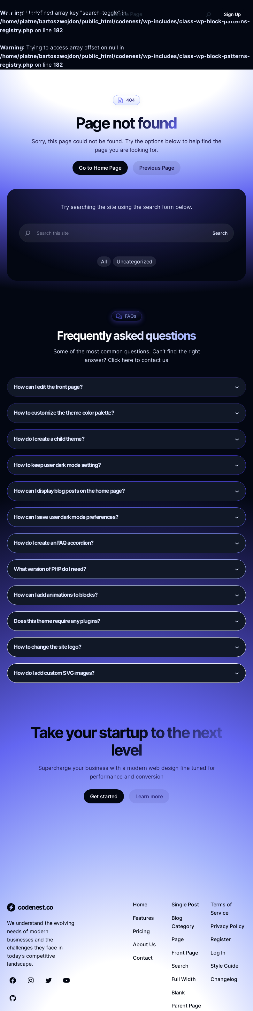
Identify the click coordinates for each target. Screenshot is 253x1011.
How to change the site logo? (47, 647)
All (104, 261)
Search (220, 233)
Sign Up (232, 14)
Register (221, 939)
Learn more (149, 796)
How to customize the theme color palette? (64, 413)
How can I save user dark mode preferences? (66, 517)
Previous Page (156, 168)
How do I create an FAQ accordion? (54, 543)
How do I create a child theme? (49, 439)
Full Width (184, 979)
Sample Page (126, 14)
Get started (104, 796)
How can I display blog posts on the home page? (69, 491)
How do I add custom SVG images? (54, 673)
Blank (178, 992)
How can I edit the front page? (48, 387)
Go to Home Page (100, 168)
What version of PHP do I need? (50, 569)
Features (143, 918)
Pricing (141, 931)
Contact (143, 958)
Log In (218, 952)
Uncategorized (134, 261)
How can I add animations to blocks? (55, 595)
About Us (144, 944)
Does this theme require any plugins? (57, 621)
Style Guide (224, 966)
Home (140, 904)
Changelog (224, 979)
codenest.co (35, 14)
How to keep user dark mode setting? (57, 465)
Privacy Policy (227, 926)
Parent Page (186, 1005)
